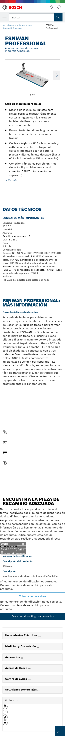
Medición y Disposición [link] (21, 646)
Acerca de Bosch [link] (16, 668)
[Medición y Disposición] (38, 647)
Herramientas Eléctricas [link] (21, 635)
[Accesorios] (21, 658)
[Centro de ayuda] (29, 679)
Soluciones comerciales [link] (21, 689)
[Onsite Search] (58, 17)
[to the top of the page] (60, 731)
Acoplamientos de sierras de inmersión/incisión (17, 26)
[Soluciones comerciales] (39, 690)
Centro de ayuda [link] (16, 679)
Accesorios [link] (12, 657)
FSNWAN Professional (52, 26)
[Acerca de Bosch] (29, 668)
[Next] (39, 95)
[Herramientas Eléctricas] (39, 636)
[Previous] (26, 95)
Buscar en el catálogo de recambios (33, 616)
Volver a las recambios (32, 596)
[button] (5, 707)
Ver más (12, 180)
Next (56, 75)
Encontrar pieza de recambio (33, 480)
